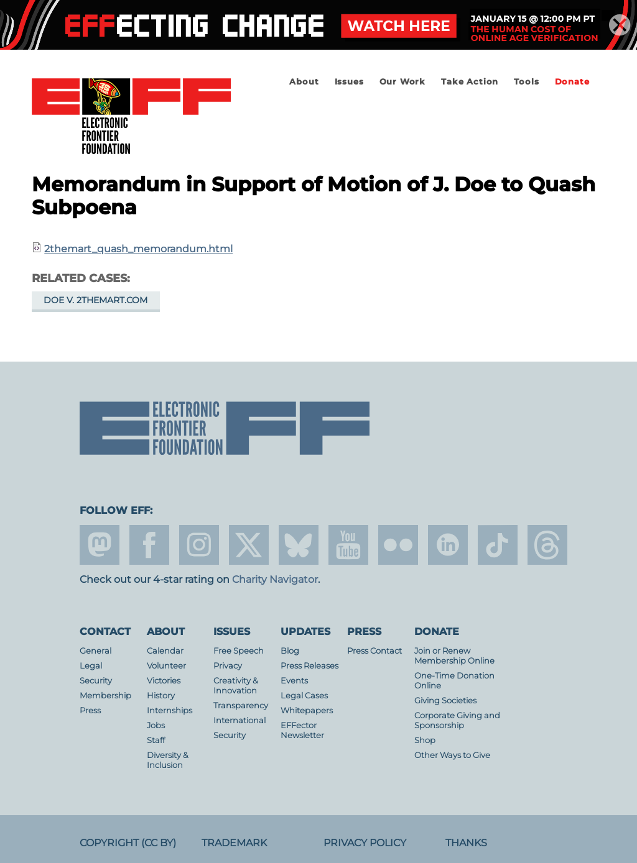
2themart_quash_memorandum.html (138, 249)
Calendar (165, 650)
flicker (398, 545)
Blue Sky (298, 545)
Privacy (227, 665)
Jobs (156, 725)
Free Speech (238, 650)
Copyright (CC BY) (128, 843)
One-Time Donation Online (454, 680)
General (95, 650)
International (239, 720)
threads (547, 545)
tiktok (498, 545)
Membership (105, 695)
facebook (149, 545)
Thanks (466, 843)
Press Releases (309, 665)
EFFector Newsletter (302, 730)
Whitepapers (307, 710)
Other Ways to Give (452, 755)
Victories (163, 680)
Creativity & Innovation (235, 685)
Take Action (469, 81)
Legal (91, 665)
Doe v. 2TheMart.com (95, 300)
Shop (424, 740)
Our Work (402, 81)
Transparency (240, 705)
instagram (199, 545)
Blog (290, 650)
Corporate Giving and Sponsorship (457, 720)
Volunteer (166, 665)
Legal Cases (304, 695)
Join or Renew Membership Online (454, 655)
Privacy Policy (364, 843)
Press (90, 710)
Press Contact (374, 650)
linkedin (448, 545)
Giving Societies (445, 700)
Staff (156, 740)
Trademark (234, 843)
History (161, 695)
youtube (348, 545)
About (303, 81)
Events (294, 680)
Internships (169, 710)
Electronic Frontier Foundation (131, 116)
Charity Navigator (275, 579)
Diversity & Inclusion (167, 760)
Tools (526, 81)
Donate (572, 81)
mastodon (99, 545)
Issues (349, 81)
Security (96, 680)
